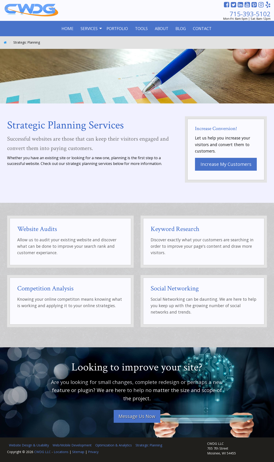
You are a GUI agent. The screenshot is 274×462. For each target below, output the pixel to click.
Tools (141, 28)
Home (67, 28)
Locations (61, 452)
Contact (202, 28)
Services (89, 28)
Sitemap (78, 452)
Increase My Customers (226, 164)
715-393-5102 (250, 14)
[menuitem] (67, 28)
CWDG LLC (42, 452)
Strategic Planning (149, 445)
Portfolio (117, 28)
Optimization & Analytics (113, 445)
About (161, 28)
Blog (180, 28)
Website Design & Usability (29, 445)
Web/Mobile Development (72, 445)
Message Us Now (137, 416)
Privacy (93, 452)
